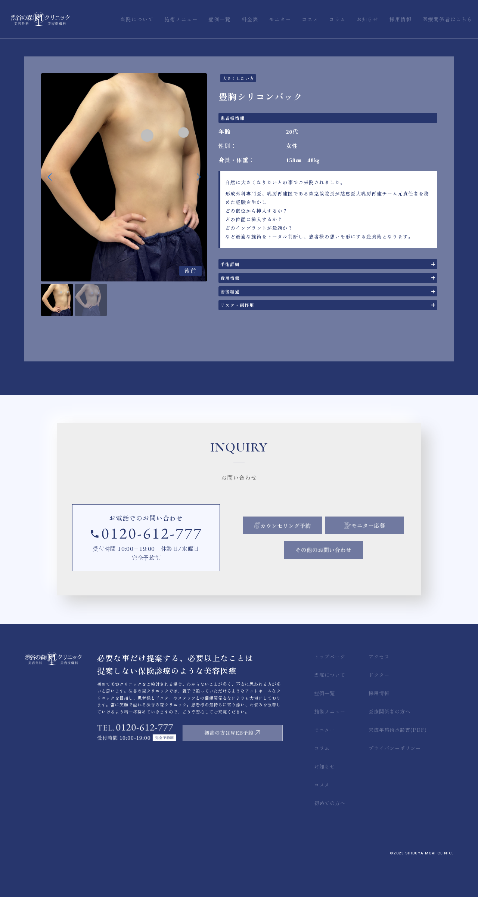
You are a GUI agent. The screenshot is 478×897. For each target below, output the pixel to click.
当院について (329, 708)
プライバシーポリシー (395, 782)
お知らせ (324, 800)
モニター (324, 763)
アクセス (379, 690)
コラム (322, 782)
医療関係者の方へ (389, 745)
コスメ (322, 818)
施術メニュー (329, 745)
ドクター (379, 708)
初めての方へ (329, 837)
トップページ (329, 690)
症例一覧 (324, 727)
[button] (198, 177)
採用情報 (379, 727)
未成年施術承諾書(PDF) (398, 763)
